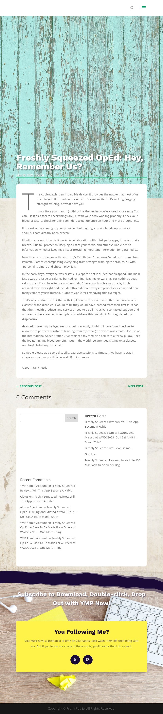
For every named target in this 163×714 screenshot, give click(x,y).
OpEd (40, 175)
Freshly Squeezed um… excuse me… (109, 448)
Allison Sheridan (31, 507)
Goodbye (91, 454)
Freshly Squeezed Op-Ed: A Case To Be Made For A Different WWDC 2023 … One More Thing (47, 527)
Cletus (24, 496)
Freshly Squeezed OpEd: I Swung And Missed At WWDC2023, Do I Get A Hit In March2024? (110, 437)
